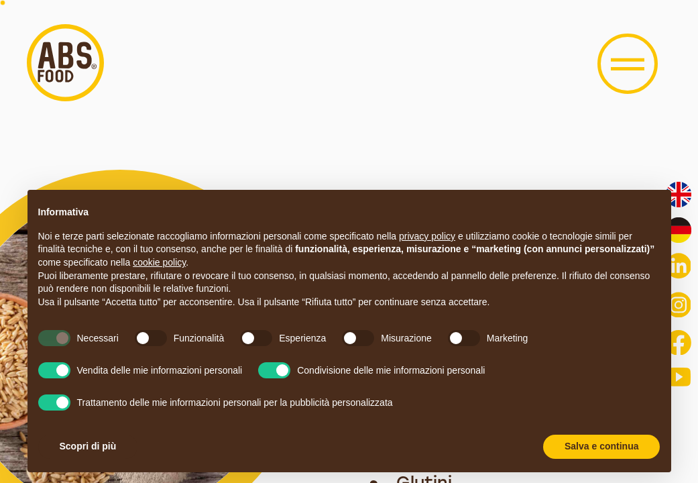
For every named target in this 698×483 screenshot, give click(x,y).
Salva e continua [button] (601, 446)
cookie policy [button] (159, 262)
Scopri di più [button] (88, 446)
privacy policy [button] (427, 236)
